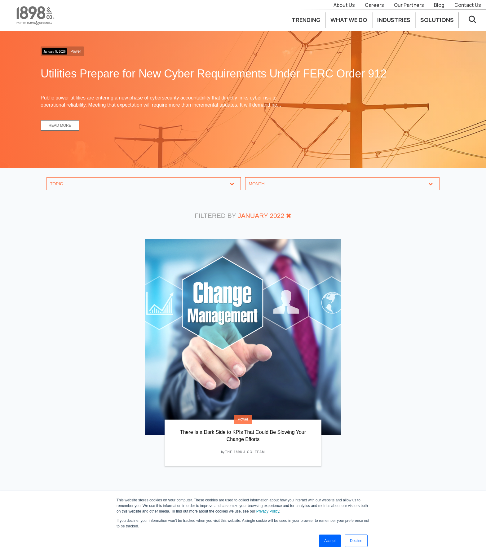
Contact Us (467, 5)
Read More (60, 125)
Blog (439, 5)
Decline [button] (356, 541)
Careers (374, 5)
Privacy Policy (267, 511)
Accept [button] (330, 541)
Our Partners (409, 5)
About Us (344, 5)
